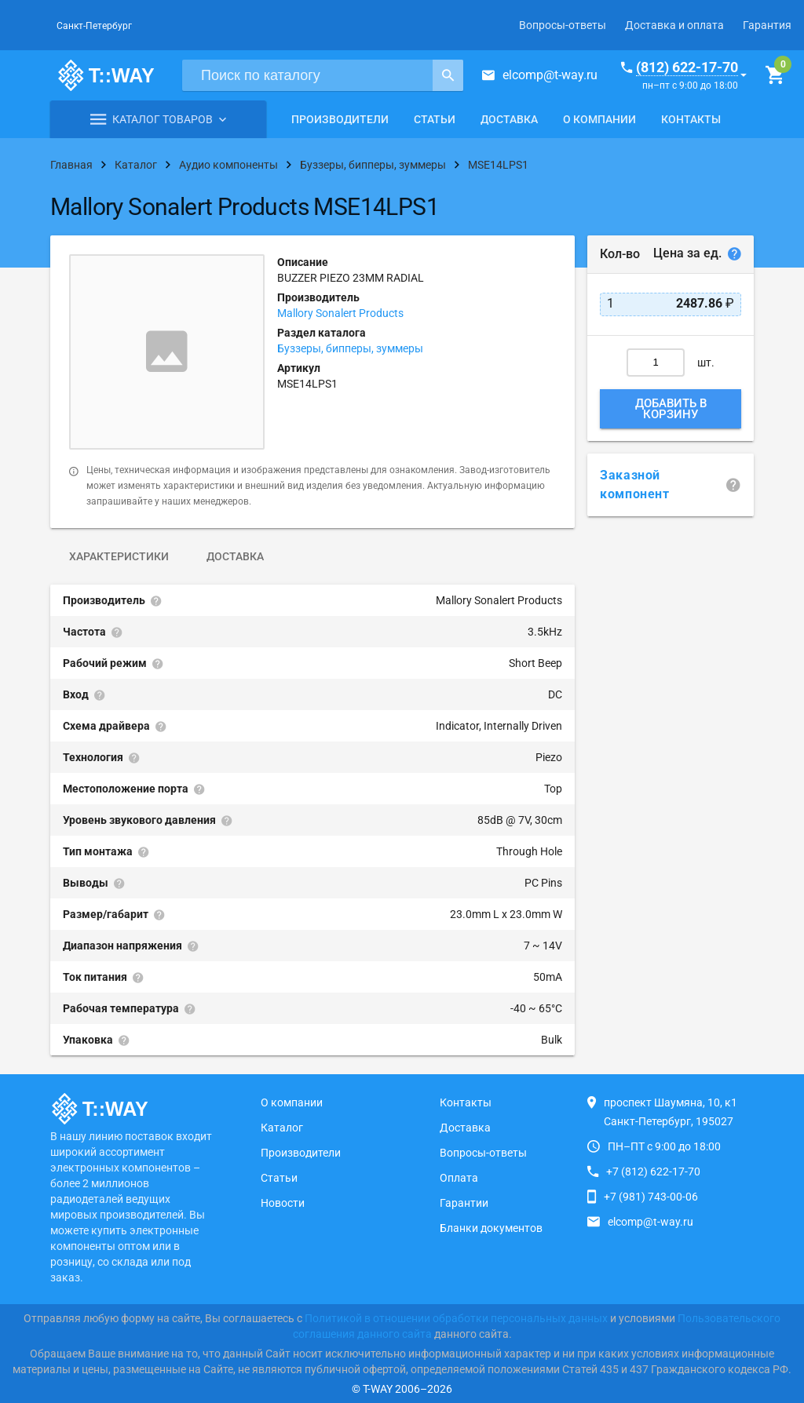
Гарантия (767, 25)
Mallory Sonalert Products (340, 313)
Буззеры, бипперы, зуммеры (350, 348)
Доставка (509, 119)
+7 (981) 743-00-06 (651, 1196)
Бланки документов (491, 1228)
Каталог (282, 1127)
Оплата (459, 1178)
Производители (340, 119)
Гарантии (464, 1203)
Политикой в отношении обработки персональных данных (456, 1318)
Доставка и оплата (674, 25)
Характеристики (119, 556)
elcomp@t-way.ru (550, 74)
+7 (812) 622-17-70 (653, 1171)
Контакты (691, 119)
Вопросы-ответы (562, 25)
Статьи (434, 119)
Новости (283, 1203)
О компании (599, 119)
